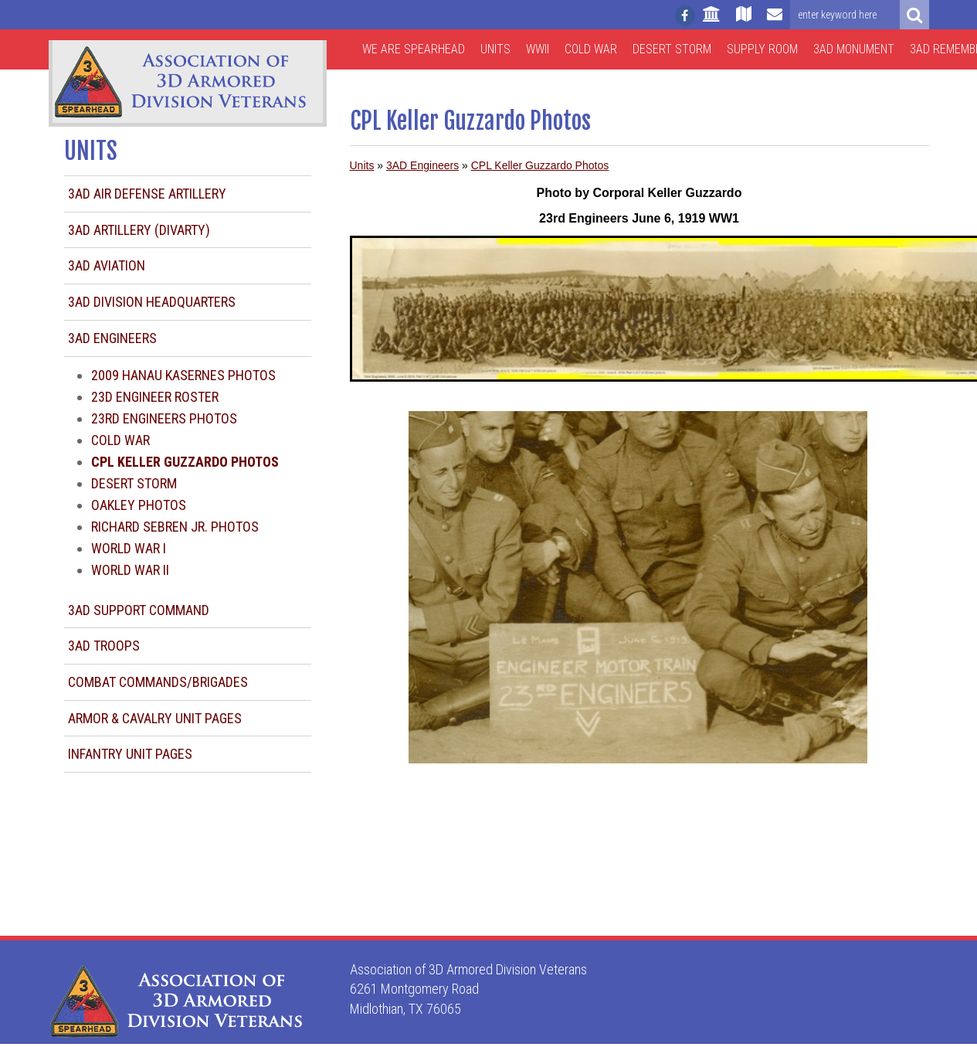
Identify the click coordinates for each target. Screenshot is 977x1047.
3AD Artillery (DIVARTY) (139, 230)
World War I (128, 548)
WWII (537, 49)
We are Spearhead (413, 49)
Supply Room (762, 49)
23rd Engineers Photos (164, 418)
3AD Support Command (138, 610)
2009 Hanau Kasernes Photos (183, 375)
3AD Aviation (106, 265)
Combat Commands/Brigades (158, 682)
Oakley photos (138, 505)
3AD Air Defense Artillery (147, 193)
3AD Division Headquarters (152, 302)
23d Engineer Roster (155, 397)
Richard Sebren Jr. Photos (175, 526)
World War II (130, 570)
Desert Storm (672, 49)
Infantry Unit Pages (130, 754)
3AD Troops (104, 645)
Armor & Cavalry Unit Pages (155, 718)
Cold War (591, 49)
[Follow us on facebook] (685, 15)
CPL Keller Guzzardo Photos (540, 165)
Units (495, 49)
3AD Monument (853, 49)
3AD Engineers (112, 338)
